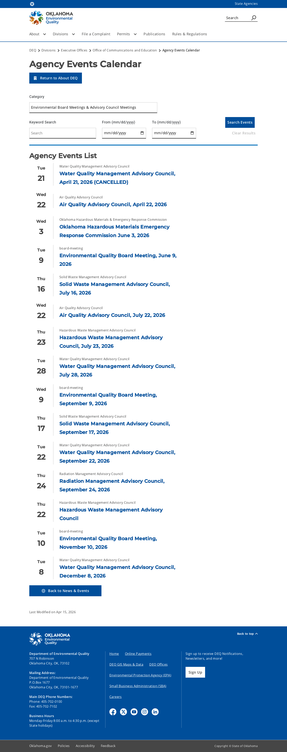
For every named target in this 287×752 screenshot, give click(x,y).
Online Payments (138, 653)
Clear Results (244, 133)
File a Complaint (96, 34)
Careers (115, 697)
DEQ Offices (158, 664)
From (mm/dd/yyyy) (118, 122)
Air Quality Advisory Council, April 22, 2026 (113, 204)
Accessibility (85, 746)
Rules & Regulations (189, 34)
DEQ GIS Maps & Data (126, 664)
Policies (64, 746)
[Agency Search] (254, 18)
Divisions (64, 34)
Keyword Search (42, 122)
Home (114, 653)
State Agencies (246, 3)
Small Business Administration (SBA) (137, 686)
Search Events (240, 122)
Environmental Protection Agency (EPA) (140, 675)
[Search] (241, 18)
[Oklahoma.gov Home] (32, 4)
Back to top (247, 633)
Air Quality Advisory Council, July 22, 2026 (112, 315)
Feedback (108, 746)
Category (36, 97)
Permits (127, 34)
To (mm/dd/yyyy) (166, 122)
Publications (154, 34)
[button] (55, 78)
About (37, 34)
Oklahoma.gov (40, 746)
